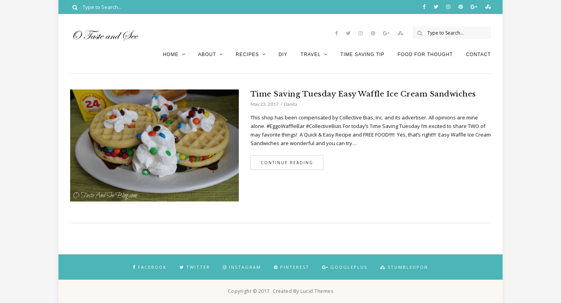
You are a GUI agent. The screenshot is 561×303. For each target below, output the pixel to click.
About (207, 54)
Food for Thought (425, 54)
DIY (283, 54)
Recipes (247, 54)
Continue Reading (287, 162)
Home (170, 54)
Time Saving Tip (362, 54)
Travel (311, 54)
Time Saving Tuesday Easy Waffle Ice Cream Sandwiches (363, 93)
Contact (478, 54)
